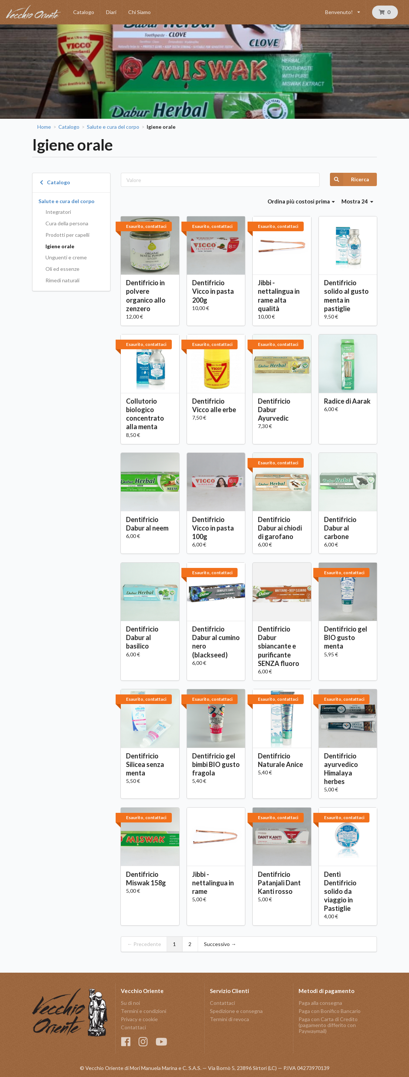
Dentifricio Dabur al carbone (340, 528)
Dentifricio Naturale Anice (280, 760)
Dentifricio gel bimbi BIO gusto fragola (216, 764)
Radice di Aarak (347, 401)
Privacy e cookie (139, 1019)
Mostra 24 (357, 201)
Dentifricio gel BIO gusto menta (345, 637)
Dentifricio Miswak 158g (146, 878)
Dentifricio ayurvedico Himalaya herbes (341, 768)
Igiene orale (59, 246)
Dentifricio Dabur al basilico (142, 637)
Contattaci (133, 1027)
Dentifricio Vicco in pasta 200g (213, 291)
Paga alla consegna (320, 1003)
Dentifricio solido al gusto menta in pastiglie (346, 295)
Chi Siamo (139, 12)
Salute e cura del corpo (113, 126)
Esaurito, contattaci (146, 226)
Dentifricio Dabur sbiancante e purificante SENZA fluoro (278, 646)
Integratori (58, 212)
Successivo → (220, 944)
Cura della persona (66, 223)
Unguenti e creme (66, 257)
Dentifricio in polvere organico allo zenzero (146, 295)
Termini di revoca (229, 1019)
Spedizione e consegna (236, 1011)
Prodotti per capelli (67, 235)
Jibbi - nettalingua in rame (213, 882)
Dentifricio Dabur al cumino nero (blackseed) (216, 642)
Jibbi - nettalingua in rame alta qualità (279, 295)
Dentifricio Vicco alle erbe (214, 405)
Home (44, 126)
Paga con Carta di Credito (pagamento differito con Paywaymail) (328, 1025)
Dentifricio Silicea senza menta (145, 764)
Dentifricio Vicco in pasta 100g (213, 528)
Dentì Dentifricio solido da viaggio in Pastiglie (340, 891)
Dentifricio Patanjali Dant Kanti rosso (279, 882)
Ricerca (349, 179)
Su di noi (130, 1003)
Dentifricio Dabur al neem (147, 523)
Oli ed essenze (62, 269)
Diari (111, 12)
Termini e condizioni (143, 1011)
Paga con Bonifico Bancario (330, 1011)
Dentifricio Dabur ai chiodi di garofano (280, 528)
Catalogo (83, 12)
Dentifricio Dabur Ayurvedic (274, 409)
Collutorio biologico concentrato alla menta (145, 414)
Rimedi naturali (62, 280)
